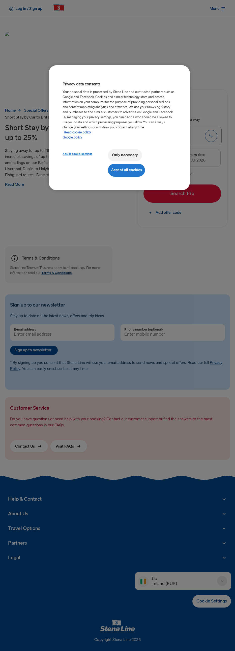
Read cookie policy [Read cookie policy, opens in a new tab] (77, 132)
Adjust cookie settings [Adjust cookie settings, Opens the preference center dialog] (77, 154)
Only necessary (125, 155)
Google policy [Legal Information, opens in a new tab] (72, 137)
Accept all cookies (126, 170)
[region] (119, 127)
